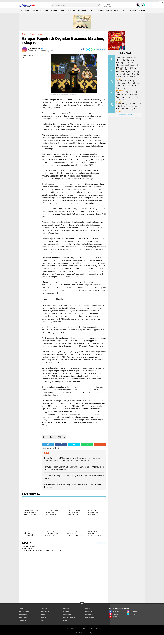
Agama (63, 11)
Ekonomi (118, 11)
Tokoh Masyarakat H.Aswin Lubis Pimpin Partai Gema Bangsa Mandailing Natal (127, 105)
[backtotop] (82, 604)
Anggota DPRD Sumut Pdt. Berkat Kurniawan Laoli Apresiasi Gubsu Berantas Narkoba (126, 95)
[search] (76, 5)
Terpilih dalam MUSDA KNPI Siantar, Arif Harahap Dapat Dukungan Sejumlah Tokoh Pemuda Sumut (127, 72)
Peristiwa (23, 617)
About (66, 629)
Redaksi (97, 629)
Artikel (92, 11)
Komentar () (101, 49)
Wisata (65, 620)
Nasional (133, 11)
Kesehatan (45, 612)
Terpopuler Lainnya (125, 114)
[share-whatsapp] (93, 49)
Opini (125, 11)
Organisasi (37, 11)
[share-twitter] (88, 49)
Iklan (78, 629)
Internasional (24, 612)
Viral (43, 620)
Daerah (27, 11)
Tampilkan (101, 543)
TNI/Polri (100, 11)
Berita (26, 34)
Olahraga (71, 11)
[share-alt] (48, 444)
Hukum (46, 11)
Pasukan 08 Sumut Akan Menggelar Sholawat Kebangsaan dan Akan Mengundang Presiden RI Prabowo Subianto (126, 62)
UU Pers (90, 629)
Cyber (84, 629)
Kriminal (54, 11)
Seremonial (144, 11)
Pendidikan (82, 11)
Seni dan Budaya (69, 617)
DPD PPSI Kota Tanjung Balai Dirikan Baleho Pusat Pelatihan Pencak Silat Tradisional (128, 84)
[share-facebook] (83, 49)
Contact (73, 629)
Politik (109, 11)
